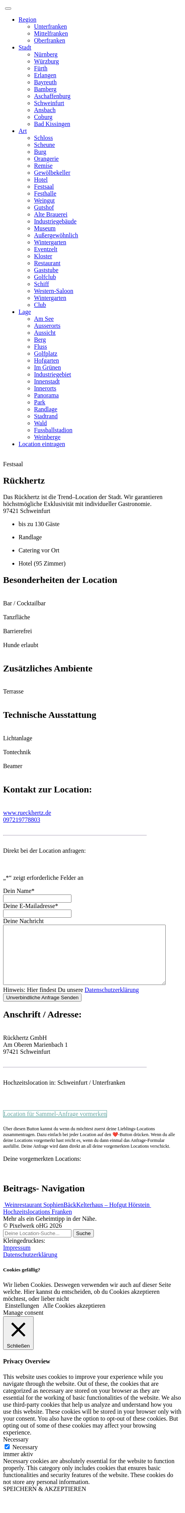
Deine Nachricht (23, 921)
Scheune (44, 144)
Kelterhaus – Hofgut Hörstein (113, 1216)
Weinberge (47, 437)
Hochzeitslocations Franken (37, 1223)
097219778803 (21, 819)
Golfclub (45, 277)
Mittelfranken (51, 33)
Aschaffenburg (52, 96)
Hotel (41, 179)
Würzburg (46, 61)
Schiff (41, 284)
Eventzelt (45, 249)
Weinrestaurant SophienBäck (39, 1216)
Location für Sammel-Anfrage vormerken (55, 1125)
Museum (45, 228)
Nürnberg (46, 54)
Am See (44, 318)
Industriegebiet (52, 374)
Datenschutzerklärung (112, 1001)
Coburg (43, 117)
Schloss (43, 138)
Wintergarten (50, 242)
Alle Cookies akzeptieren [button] (74, 1317)
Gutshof (44, 207)
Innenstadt (47, 381)
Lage (25, 311)
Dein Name (18, 891)
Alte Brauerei (51, 214)
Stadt (25, 47)
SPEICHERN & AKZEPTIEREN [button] (44, 1500)
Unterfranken (50, 26)
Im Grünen (47, 367)
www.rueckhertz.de (27, 812)
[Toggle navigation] (8, 8)
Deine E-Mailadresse (30, 906)
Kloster (43, 256)
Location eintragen (42, 444)
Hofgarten (46, 360)
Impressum (17, 1259)
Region (27, 19)
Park (39, 402)
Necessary (25, 1458)
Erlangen (45, 75)
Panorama (46, 395)
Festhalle (45, 193)
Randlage (45, 409)
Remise (43, 165)
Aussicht (45, 332)
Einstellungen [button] (22, 1317)
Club (40, 305)
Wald (40, 423)
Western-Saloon (53, 291)
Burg (40, 151)
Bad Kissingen (52, 124)
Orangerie (46, 158)
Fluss (40, 346)
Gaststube (46, 270)
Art (23, 131)
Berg (40, 339)
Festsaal (44, 186)
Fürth (41, 68)
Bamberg (45, 89)
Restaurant (47, 263)
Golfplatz (45, 353)
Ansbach (45, 110)
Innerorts (45, 388)
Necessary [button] (16, 1451)
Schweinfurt (49, 103)
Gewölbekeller (52, 172)
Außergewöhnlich (56, 235)
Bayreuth (45, 82)
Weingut (44, 200)
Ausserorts (47, 325)
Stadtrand (46, 416)
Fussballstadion (53, 430)
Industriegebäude (55, 221)
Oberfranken (49, 40)
